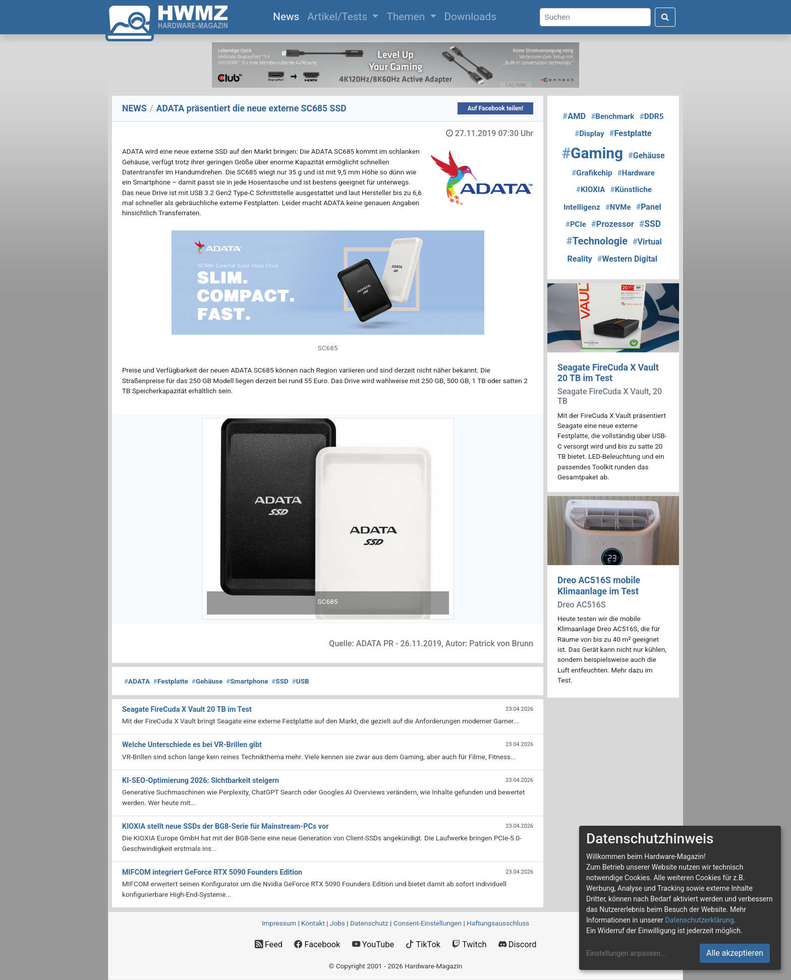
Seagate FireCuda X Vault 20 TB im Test (608, 372)
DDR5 (651, 116)
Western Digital (627, 259)
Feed (268, 944)
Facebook (317, 944)
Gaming (592, 153)
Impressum (279, 923)
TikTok (423, 944)
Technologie (597, 241)
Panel (648, 207)
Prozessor (612, 224)
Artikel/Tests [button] (338, 17)
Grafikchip (592, 172)
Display (589, 133)
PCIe (576, 224)
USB (300, 681)
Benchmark (612, 116)
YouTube (373, 944)
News (288, 16)
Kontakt (313, 923)
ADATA (137, 681)
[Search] (595, 17)
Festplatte (170, 681)
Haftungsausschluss (498, 923)
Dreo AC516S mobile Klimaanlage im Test (598, 585)
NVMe (618, 207)
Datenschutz (369, 923)
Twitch (469, 944)
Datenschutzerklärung (699, 920)
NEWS (134, 108)
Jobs (337, 923)
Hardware (636, 172)
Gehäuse (207, 681)
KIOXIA (590, 189)
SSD (280, 681)
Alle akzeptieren (734, 953)
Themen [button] (406, 17)
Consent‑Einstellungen (427, 923)
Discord (517, 944)
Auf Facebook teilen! (496, 108)
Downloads (470, 17)
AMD (574, 116)
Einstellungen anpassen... (626, 953)
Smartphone (247, 681)
